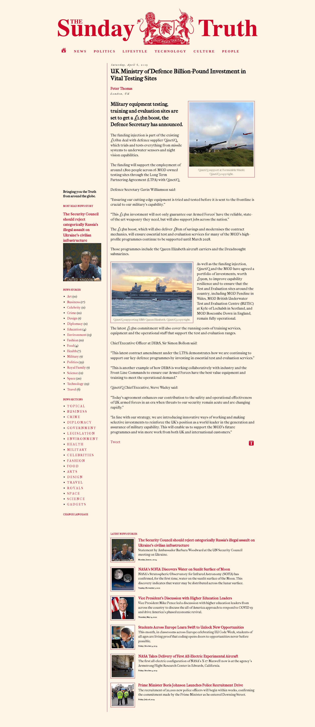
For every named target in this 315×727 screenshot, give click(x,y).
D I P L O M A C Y (79, 422)
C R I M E (73, 417)
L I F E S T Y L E (135, 51)
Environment (77, 335)
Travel (71, 389)
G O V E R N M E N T (81, 428)
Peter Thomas (121, 89)
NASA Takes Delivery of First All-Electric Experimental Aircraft (188, 656)
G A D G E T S (76, 504)
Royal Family (76, 367)
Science (72, 373)
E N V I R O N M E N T (82, 439)
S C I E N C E (76, 499)
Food (70, 346)
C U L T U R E (204, 51)
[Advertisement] (182, 492)
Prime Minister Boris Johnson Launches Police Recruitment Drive (190, 685)
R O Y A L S (75, 488)
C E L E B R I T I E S (80, 455)
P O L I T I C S (104, 51)
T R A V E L (75, 482)
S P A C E (73, 493)
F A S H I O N (76, 461)
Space (71, 378)
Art (69, 296)
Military (73, 356)
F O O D (72, 466)
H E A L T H (75, 444)
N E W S (80, 51)
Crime (71, 313)
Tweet (115, 442)
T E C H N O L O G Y (170, 51)
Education (74, 329)
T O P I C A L (76, 406)
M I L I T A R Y (77, 450)
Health (72, 351)
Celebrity (74, 307)
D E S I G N (74, 477)
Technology (75, 384)
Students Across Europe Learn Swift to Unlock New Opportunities (191, 627)
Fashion (72, 340)
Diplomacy (75, 324)
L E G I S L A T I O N (81, 433)
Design (72, 318)
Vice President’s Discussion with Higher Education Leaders (185, 598)
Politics (72, 362)
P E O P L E (230, 51)
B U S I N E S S (77, 411)
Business (73, 302)
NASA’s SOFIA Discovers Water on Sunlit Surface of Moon (184, 569)
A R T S (72, 471)
